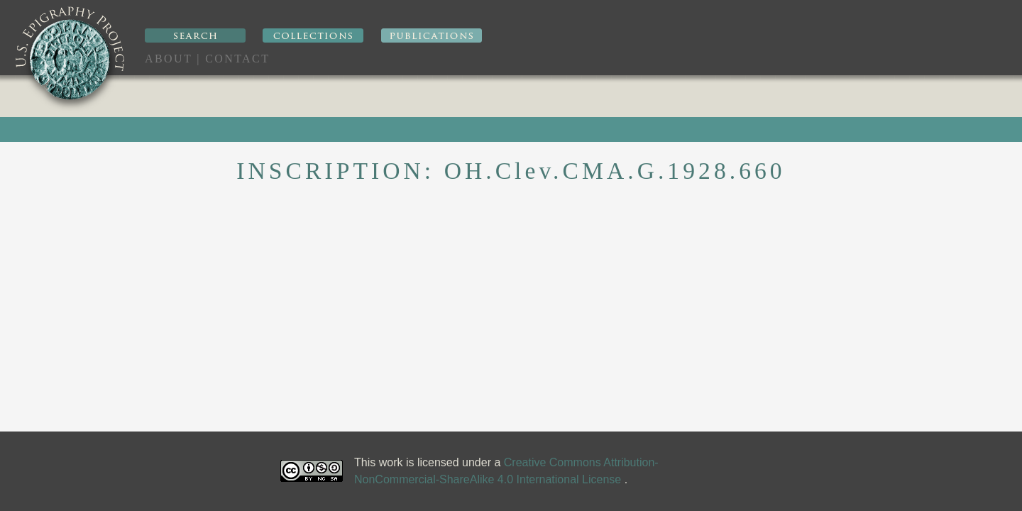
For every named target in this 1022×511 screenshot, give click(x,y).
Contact (237, 59)
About (168, 59)
